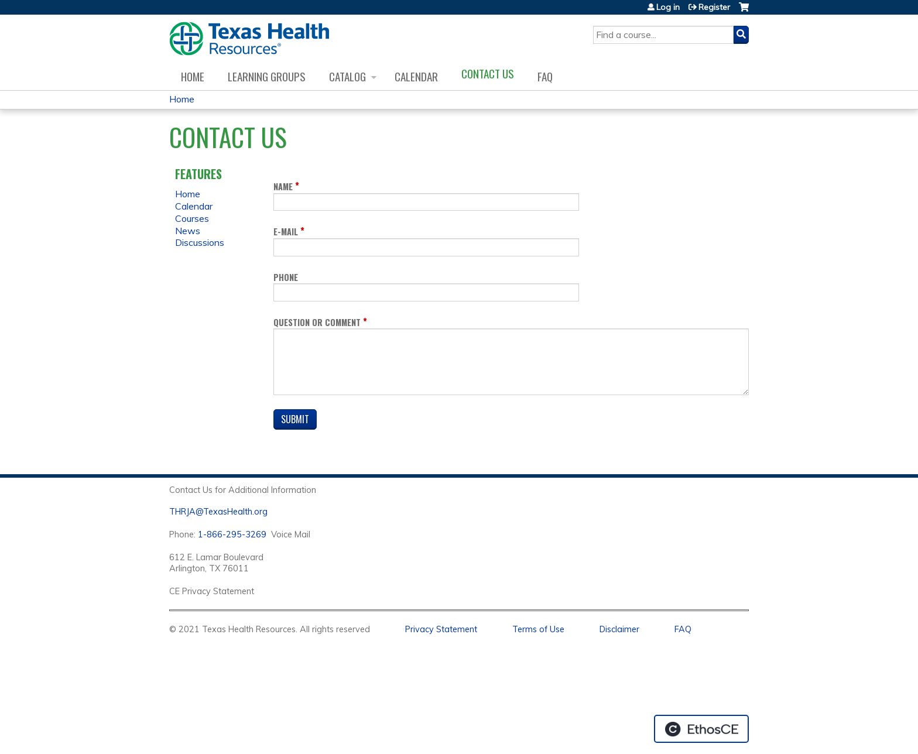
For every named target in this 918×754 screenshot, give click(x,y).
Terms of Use (538, 629)
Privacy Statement (441, 629)
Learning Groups (267, 76)
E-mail (285, 231)
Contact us (487, 73)
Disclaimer (619, 629)
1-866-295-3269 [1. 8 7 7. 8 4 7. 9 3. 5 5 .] (232, 534)
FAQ (545, 76)
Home (192, 76)
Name (283, 186)
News (187, 231)
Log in (668, 7)
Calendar (416, 76)
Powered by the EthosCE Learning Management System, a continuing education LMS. (701, 729)
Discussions (199, 242)
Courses (192, 218)
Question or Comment (317, 322)
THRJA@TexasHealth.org (218, 511)
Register (714, 7)
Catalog (347, 76)
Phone (285, 277)
